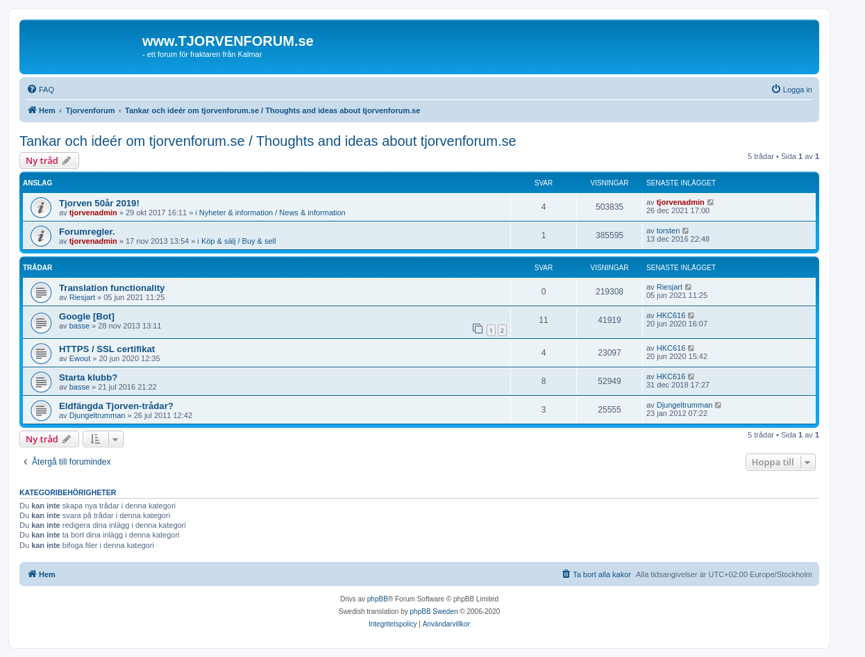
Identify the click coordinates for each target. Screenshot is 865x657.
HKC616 (671, 315)
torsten (668, 230)
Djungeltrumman (97, 415)
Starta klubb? (88, 377)
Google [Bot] (87, 316)
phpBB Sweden (434, 611)
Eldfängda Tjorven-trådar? (116, 406)
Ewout (80, 358)
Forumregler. (87, 231)
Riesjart (82, 297)
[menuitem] (40, 89)
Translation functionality (112, 288)
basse (79, 326)
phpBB (377, 599)
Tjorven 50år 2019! (99, 203)
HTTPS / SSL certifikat (107, 349)
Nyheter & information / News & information (272, 212)
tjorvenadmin (93, 212)
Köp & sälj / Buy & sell (238, 241)
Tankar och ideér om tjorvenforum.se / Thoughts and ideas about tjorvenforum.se (268, 141)
